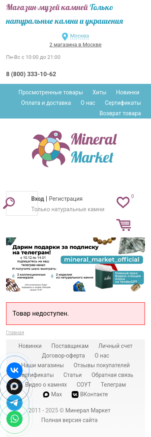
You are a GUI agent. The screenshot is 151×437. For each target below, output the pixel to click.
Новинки (127, 92)
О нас (88, 103)
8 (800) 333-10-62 (31, 74)
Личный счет (115, 346)
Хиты (99, 92)
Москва (79, 36)
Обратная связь (112, 375)
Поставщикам (70, 346)
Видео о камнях (46, 384)
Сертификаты (123, 103)
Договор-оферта (63, 355)
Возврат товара (120, 113)
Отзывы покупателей (102, 365)
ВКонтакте (90, 394)
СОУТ (84, 384)
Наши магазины (42, 365)
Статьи (72, 375)
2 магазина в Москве (75, 45)
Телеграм (113, 384)
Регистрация (66, 199)
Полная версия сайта (69, 420)
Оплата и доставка (46, 103)
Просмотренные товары (51, 92)
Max (52, 394)
